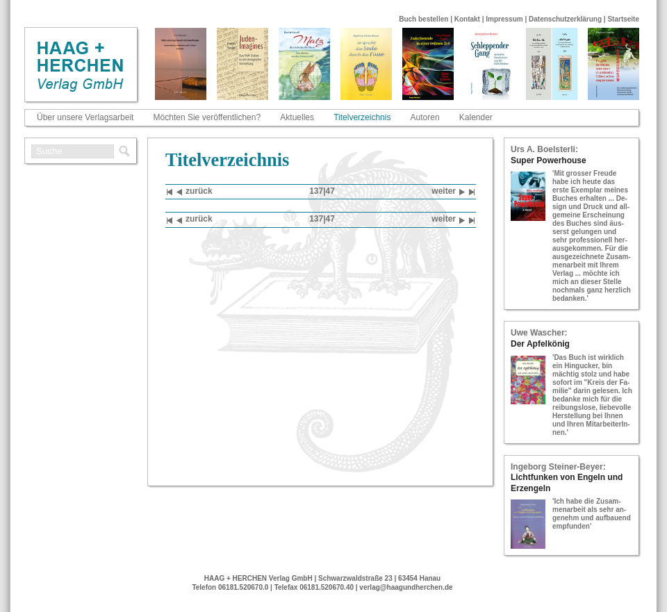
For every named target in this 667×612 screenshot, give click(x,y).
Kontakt (467, 19)
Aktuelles (297, 117)
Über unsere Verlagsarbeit (85, 117)
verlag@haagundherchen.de (405, 587)
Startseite (623, 19)
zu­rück (194, 192)
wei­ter (448, 192)
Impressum (504, 19)
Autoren (425, 117)
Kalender (476, 117)
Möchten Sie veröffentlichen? (207, 117)
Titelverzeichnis (362, 117)
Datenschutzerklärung (565, 19)
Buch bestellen (423, 19)
